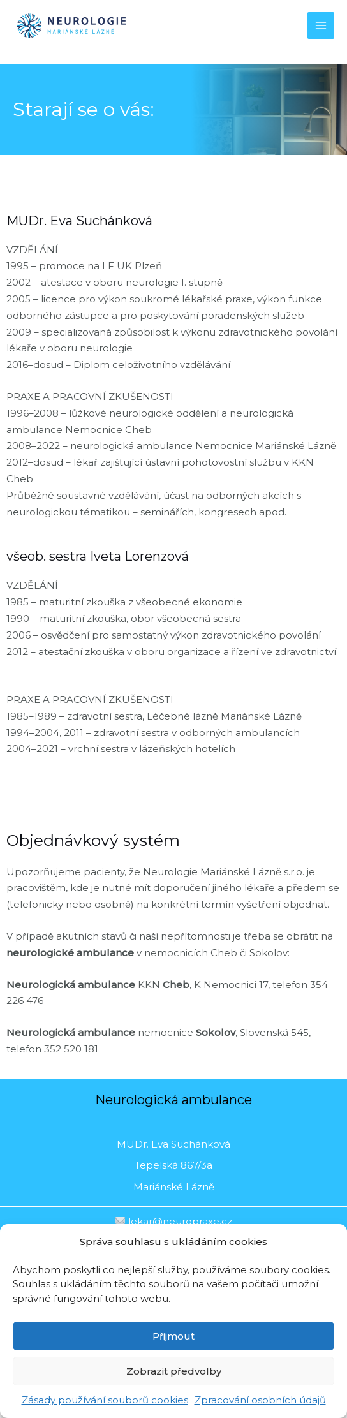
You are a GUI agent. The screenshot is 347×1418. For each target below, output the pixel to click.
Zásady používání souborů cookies (105, 1400)
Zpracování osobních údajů (260, 1400)
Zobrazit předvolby (173, 1371)
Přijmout (173, 1336)
